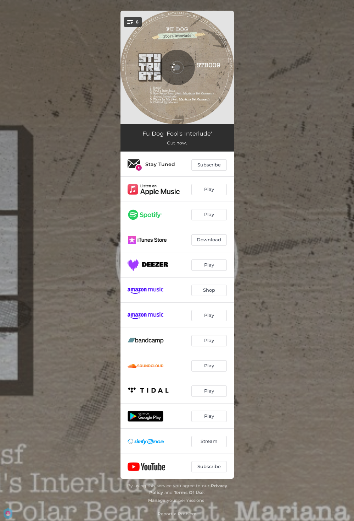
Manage (156, 500)
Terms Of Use (189, 492)
